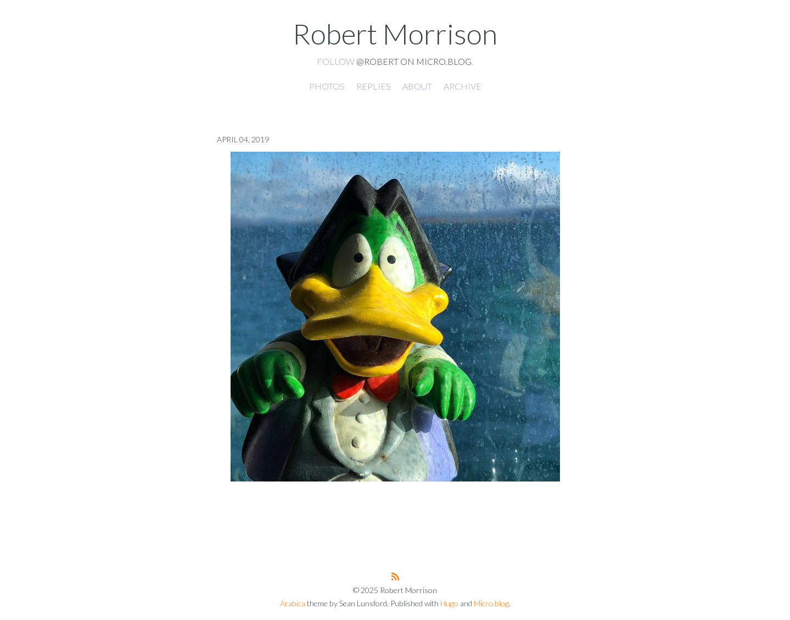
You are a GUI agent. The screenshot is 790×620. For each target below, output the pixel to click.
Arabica (292, 603)
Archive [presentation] (462, 86)
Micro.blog (491, 603)
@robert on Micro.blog (414, 61)
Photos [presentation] (327, 86)
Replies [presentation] (373, 86)
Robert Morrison (395, 33)
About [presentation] (417, 86)
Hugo (449, 603)
